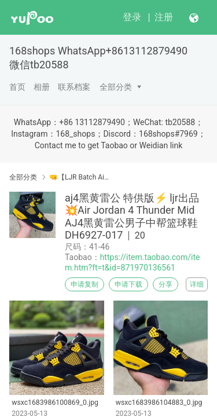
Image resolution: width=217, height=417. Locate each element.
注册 (164, 17)
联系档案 (74, 87)
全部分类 (116, 87)
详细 (197, 284)
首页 (17, 87)
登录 (132, 17)
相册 (42, 87)
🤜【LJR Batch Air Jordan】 (79, 177)
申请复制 (84, 284)
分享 (165, 284)
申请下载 (128, 284)
